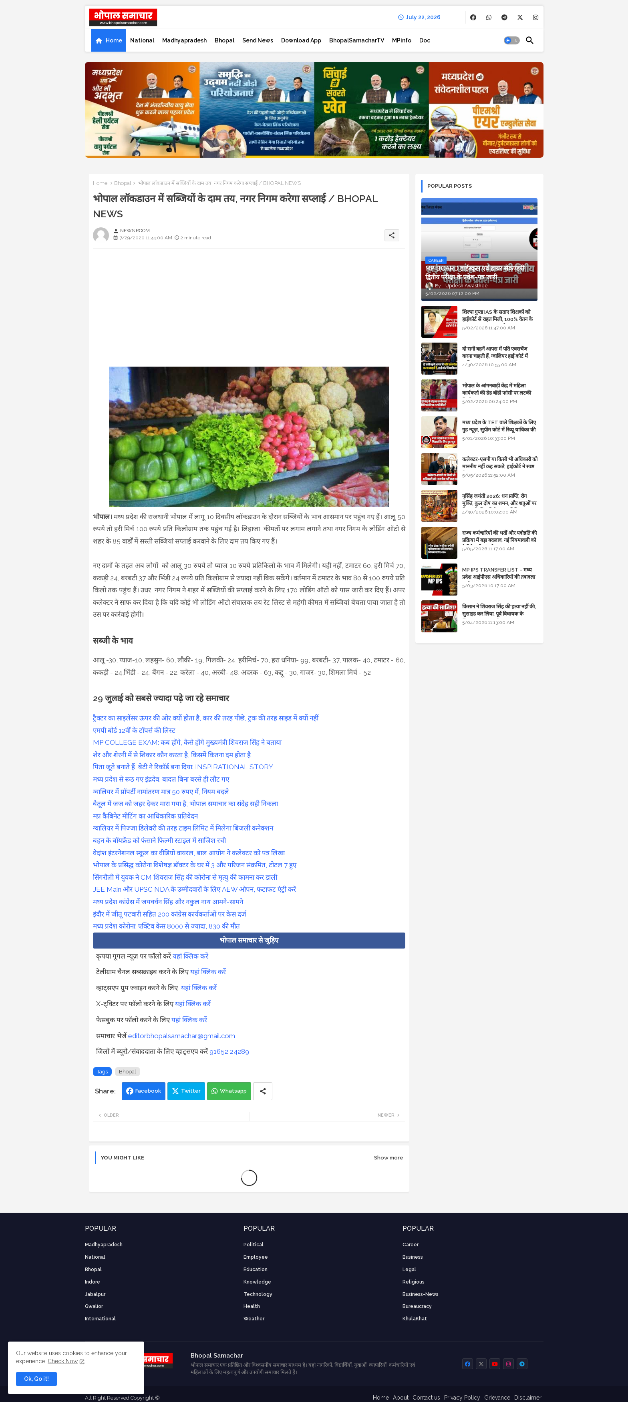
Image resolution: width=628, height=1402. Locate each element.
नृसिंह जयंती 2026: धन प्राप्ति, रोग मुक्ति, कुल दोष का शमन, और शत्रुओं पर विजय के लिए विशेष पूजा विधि (499, 503)
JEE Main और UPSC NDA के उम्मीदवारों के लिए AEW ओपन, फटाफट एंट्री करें (194, 889)
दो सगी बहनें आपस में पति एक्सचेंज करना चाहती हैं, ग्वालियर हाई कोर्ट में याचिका (495, 356)
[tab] (108, 40)
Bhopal (224, 40)
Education (256, 1269)
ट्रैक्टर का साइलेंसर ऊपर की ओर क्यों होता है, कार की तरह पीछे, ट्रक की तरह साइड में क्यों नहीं (205, 718)
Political (254, 1245)
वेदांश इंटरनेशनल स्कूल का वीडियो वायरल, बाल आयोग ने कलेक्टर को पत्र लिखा (189, 853)
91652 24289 (229, 1051)
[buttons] (473, 17)
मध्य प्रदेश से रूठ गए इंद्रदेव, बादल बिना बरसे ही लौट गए (161, 779)
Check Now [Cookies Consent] (63, 1361)
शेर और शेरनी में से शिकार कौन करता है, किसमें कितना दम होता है (172, 755)
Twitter (191, 1091)
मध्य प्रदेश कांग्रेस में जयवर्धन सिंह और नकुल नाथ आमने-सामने (168, 902)
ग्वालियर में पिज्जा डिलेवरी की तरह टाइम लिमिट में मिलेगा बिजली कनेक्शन (183, 828)
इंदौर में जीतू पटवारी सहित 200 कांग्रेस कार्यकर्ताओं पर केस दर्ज (169, 914)
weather (254, 1319)
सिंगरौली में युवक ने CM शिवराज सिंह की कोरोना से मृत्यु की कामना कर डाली (185, 877)
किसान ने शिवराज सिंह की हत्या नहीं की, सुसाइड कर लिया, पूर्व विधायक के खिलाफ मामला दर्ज (499, 614)
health (252, 1306)
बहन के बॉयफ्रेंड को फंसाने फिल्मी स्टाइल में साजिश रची (159, 840)
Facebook (148, 1091)
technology (258, 1294)
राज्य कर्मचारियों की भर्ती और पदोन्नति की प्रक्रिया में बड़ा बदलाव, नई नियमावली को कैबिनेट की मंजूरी (499, 540)
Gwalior (94, 1306)
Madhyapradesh (184, 40)
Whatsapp (233, 1091)
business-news (421, 1294)
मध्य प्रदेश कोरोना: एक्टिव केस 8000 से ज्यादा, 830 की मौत (166, 926)
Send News (257, 40)
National (142, 40)
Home (114, 40)
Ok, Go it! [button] (36, 1379)
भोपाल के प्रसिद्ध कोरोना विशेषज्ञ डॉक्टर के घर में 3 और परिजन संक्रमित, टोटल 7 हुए (194, 865)
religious (414, 1282)
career (411, 1245)
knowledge (257, 1282)
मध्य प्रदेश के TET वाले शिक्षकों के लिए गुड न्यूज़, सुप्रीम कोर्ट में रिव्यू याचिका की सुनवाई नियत (499, 429)
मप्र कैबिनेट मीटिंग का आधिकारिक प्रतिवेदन (145, 816)
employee (256, 1257)
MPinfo (401, 40)
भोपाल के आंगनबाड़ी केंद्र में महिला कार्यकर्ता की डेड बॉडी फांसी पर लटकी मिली (496, 393)
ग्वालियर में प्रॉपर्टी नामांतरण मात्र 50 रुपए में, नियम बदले (161, 792)
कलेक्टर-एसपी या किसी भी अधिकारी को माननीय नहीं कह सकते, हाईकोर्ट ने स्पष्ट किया (499, 466)
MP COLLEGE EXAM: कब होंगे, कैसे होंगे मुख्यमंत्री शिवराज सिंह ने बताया (187, 742)
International (100, 1319)
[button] (512, 40)
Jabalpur (95, 1294)
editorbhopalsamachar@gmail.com (181, 1036)
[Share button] (262, 1091)
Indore (92, 1282)
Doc (424, 40)
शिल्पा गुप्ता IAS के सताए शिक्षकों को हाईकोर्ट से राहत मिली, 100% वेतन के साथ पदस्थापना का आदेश (497, 319)
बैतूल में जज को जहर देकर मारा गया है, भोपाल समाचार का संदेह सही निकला (185, 804)
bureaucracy (417, 1306)
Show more (388, 1158)
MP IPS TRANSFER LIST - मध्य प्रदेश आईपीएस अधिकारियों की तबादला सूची (498, 577)
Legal (409, 1269)
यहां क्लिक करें (190, 956)
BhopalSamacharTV (356, 40)
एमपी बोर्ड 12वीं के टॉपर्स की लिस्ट (134, 730)
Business (413, 1257)
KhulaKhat (415, 1319)
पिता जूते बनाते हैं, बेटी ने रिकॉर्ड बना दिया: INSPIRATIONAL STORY (183, 767)
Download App (301, 40)
